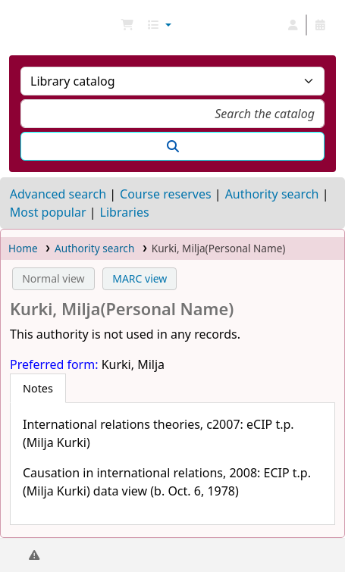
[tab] (38, 389)
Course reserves (166, 194)
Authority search (272, 194)
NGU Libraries (17, 25)
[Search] (172, 146)
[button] (127, 25)
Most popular (48, 212)
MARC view (139, 278)
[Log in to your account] (293, 25)
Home (23, 248)
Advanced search (58, 194)
